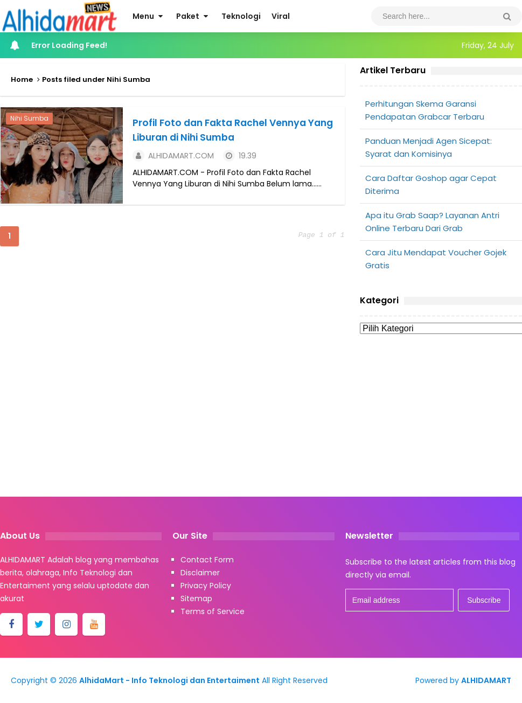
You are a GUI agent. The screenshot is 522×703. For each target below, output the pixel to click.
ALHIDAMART (486, 680)
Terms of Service (212, 611)
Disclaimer (200, 572)
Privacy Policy (205, 585)
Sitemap (196, 598)
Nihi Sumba (29, 117)
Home (22, 79)
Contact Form (207, 559)
